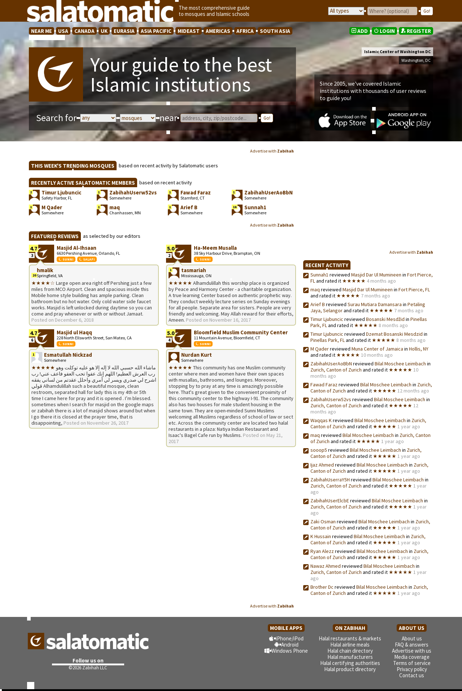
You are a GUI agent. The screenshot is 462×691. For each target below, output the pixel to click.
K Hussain (320, 536)
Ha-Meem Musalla (215, 247)
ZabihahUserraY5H (330, 479)
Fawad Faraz (323, 384)
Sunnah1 (319, 274)
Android (289, 644)
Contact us (411, 675)
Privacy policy (412, 669)
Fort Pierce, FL (414, 289)
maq (315, 289)
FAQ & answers (411, 644)
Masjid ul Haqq (74, 332)
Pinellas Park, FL (327, 340)
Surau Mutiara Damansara (375, 304)
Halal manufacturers (350, 656)
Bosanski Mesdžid (385, 319)
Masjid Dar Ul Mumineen (376, 274)
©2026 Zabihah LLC (88, 668)
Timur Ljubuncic (326, 319)
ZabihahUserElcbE (329, 500)
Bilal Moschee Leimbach (400, 363)
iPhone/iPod (290, 638)
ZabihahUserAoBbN (331, 363)
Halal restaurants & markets (350, 638)
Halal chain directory (350, 650)
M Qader (319, 349)
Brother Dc (322, 587)
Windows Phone (289, 650)
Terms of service (412, 663)
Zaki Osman (323, 521)
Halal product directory (350, 669)
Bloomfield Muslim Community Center (241, 332)
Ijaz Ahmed (322, 465)
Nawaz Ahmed (325, 566)
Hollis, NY (418, 349)
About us (412, 638)
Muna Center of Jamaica (377, 349)
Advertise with (272, 151)
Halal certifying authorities (350, 663)
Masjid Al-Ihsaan (76, 247)
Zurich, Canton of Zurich (336, 369)
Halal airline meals (350, 644)
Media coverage (412, 656)
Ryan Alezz (322, 551)
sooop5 (318, 450)
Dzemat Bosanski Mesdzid (394, 334)
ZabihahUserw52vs (330, 399)
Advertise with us (411, 650)
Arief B (317, 304)
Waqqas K (321, 420)
